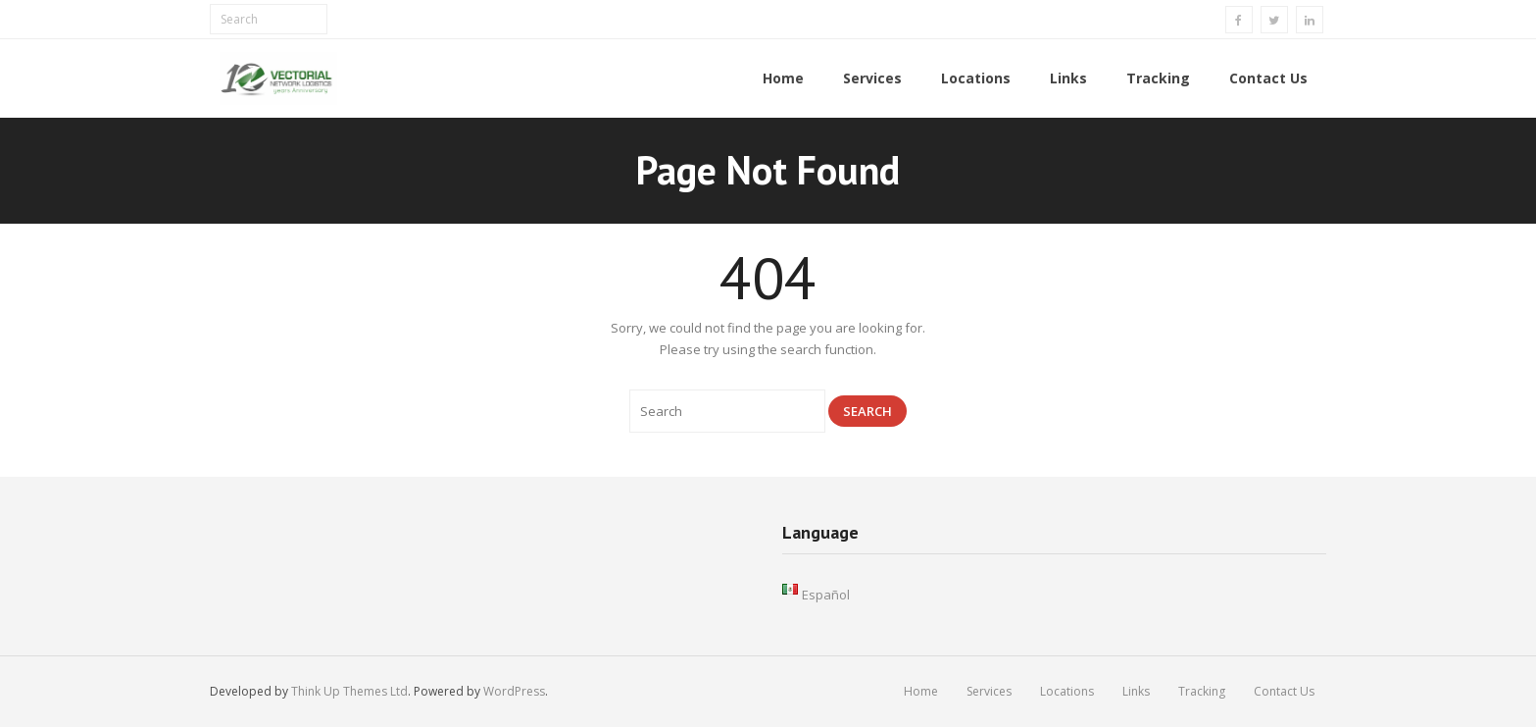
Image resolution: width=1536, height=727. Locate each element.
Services (989, 691)
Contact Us (1284, 691)
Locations (1067, 691)
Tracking (1201, 691)
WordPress (514, 691)
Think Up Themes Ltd (349, 691)
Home (921, 691)
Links (1136, 691)
